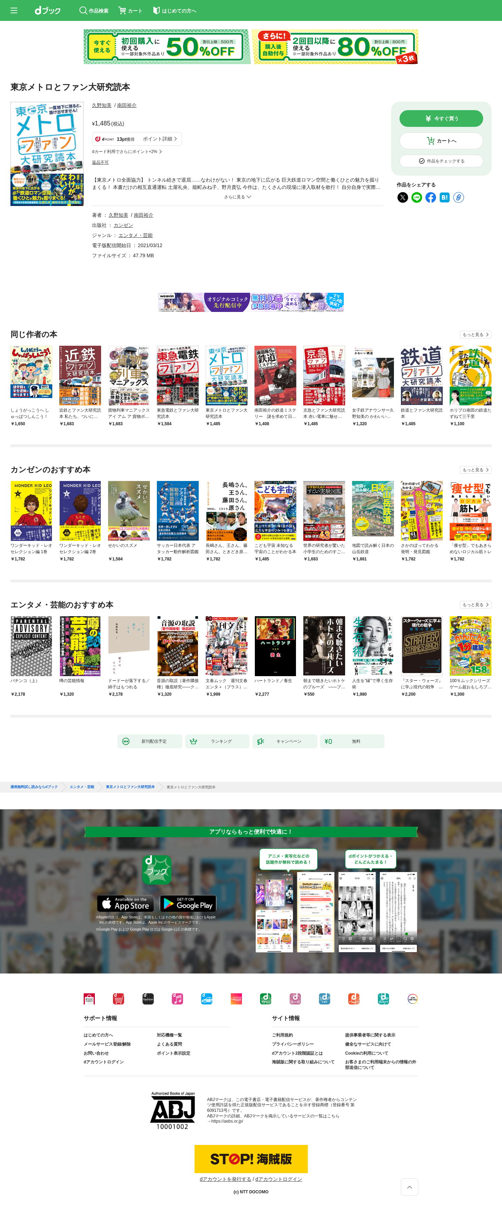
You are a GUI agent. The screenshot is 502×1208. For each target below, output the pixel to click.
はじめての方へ (98, 1035)
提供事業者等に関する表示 (370, 1035)
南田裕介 (127, 105)
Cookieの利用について (366, 1053)
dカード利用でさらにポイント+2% (124, 151)
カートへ (446, 141)
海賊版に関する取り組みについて (303, 1062)
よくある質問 (169, 1044)
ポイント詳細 (157, 139)
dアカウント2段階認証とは (297, 1053)
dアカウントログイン (104, 1062)
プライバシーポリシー (293, 1044)
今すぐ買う (446, 118)
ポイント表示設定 (173, 1053)
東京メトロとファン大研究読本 (130, 787)
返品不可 (100, 162)
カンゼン (123, 225)
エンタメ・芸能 (136, 235)
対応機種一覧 (169, 1035)
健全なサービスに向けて (368, 1044)
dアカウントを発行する (225, 1179)
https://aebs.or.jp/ (227, 1121)
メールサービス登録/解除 (107, 1044)
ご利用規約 (282, 1035)
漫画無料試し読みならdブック (34, 787)
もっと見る (473, 334)
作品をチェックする (446, 161)
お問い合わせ (96, 1053)
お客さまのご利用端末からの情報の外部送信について (380, 1065)
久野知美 (102, 105)
